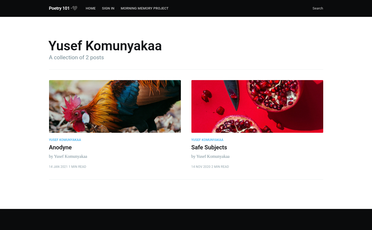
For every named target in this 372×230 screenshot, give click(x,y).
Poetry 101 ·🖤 (63, 8)
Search (318, 8)
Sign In (108, 8)
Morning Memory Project (144, 8)
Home (91, 8)
